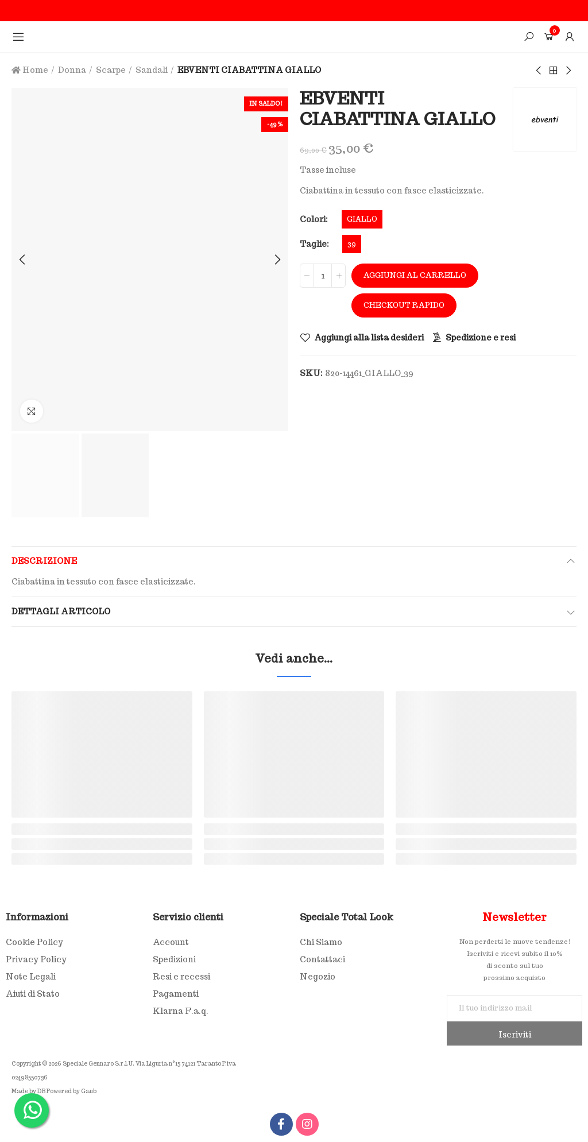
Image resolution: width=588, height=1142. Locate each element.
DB (41, 1091)
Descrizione (44, 561)
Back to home (553, 70)
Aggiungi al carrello (414, 275)
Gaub (88, 1091)
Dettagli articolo (60, 611)
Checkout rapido (403, 305)
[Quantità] (323, 276)
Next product (568, 70)
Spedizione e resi (481, 337)
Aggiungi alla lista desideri (369, 337)
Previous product (539, 70)
